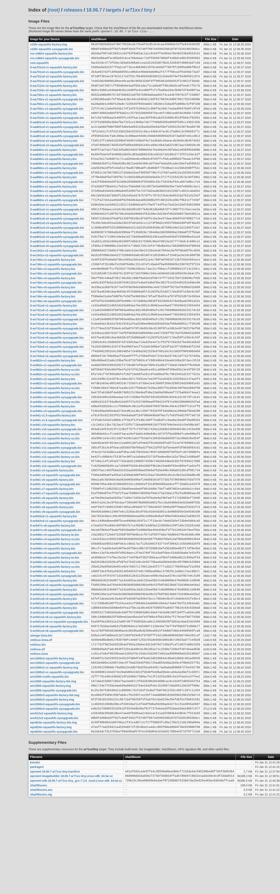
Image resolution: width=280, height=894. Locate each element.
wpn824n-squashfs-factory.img (51, 818)
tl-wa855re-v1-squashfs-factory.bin (53, 206)
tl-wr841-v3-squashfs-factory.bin (51, 527)
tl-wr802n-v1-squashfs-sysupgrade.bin (56, 408)
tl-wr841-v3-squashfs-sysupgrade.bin (55, 533)
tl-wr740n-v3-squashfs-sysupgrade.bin (56, 304)
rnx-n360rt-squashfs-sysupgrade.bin (54, 60)
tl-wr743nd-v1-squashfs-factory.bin (53, 382)
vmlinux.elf (37, 730)
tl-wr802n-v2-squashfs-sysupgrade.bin (56, 429)
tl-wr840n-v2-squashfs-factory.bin (52, 439)
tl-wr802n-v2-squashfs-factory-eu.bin (55, 413)
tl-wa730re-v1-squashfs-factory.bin (53, 102)
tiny (148, 10)
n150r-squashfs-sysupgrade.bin (51, 50)
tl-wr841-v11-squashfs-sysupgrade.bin (56, 501)
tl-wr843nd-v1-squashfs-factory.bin (53, 579)
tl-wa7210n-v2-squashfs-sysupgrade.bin (57, 97)
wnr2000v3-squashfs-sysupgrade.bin (55, 792)
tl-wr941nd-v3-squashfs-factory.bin (53, 662)
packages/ (37, 860)
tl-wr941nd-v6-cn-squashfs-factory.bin (55, 693)
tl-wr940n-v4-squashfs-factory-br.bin (54, 600)
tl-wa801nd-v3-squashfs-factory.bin (54, 154)
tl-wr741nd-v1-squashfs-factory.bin (53, 341)
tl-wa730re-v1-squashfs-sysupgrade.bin (56, 107)
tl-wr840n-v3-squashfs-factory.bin (52, 455)
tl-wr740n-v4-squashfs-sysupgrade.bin (56, 315)
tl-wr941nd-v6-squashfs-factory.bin (53, 704)
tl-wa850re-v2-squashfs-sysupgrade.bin (56, 201)
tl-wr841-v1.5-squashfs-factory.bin (53, 465)
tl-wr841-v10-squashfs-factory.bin (52, 476)
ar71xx (132, 10)
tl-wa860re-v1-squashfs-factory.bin (53, 216)
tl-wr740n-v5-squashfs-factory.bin (52, 320)
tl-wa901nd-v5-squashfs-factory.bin (54, 268)
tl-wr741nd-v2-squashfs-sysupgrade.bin (57, 356)
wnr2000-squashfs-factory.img (50, 771)
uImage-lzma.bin (41, 714)
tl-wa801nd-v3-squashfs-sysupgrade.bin (57, 159)
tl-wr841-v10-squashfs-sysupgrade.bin (56, 481)
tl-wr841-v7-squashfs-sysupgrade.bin (55, 553)
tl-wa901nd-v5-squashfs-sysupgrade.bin (57, 273)
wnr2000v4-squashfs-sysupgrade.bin (55, 797)
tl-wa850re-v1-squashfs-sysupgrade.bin (56, 190)
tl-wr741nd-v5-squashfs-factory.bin (53, 372)
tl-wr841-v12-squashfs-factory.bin (52, 517)
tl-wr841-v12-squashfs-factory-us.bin (55, 512)
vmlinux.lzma (39, 735)
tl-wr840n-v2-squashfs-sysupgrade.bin (56, 444)
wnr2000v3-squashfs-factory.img (52, 787)
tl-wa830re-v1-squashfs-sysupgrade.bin (56, 169)
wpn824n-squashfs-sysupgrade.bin (54, 823)
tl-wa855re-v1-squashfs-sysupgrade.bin (56, 211)
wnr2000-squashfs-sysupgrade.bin (53, 776)
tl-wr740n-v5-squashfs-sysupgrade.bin (56, 325)
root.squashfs (39, 66)
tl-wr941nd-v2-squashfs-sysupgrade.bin (57, 657)
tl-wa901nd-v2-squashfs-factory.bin (54, 237)
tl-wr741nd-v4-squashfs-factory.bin (53, 361)
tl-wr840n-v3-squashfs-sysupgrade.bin (56, 460)
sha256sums (38, 880)
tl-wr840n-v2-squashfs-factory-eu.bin (55, 434)
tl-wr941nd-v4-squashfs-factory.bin (53, 673)
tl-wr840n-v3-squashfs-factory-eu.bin (55, 450)
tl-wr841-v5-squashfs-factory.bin (51, 538)
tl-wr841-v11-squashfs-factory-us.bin (55, 491)
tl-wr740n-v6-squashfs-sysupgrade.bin (56, 335)
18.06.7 (94, 10)
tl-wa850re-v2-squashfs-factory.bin (53, 195)
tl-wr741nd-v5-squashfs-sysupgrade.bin (57, 377)
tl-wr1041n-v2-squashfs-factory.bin (53, 278)
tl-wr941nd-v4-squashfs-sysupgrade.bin (57, 678)
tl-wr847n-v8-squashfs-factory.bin (52, 590)
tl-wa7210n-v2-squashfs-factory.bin (53, 91)
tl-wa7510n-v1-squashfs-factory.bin (53, 123)
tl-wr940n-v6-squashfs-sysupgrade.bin (56, 647)
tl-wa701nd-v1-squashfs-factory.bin (54, 71)
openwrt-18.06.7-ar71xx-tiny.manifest (55, 865)
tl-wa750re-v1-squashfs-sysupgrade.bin (56, 117)
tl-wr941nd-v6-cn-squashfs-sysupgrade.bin (59, 699)
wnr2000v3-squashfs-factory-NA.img (54, 782)
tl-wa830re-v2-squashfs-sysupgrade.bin (56, 180)
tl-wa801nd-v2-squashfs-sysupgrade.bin (57, 149)
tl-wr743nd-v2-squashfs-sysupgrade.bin (57, 398)
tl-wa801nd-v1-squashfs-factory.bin (54, 133)
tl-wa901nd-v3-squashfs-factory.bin (54, 247)
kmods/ (35, 854)
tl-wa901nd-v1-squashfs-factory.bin (54, 227)
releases (73, 10)
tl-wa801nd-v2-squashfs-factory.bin (54, 143)
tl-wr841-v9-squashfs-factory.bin (51, 569)
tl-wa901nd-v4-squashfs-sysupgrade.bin (57, 263)
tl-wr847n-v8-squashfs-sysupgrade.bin (56, 595)
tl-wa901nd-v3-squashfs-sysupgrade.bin (57, 252)
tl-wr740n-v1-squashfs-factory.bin (52, 289)
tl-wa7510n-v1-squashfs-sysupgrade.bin (57, 128)
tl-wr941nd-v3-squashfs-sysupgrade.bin (57, 668)
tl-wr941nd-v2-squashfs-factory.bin (53, 652)
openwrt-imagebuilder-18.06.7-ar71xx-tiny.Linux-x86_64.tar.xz (71, 870)
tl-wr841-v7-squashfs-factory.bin (51, 548)
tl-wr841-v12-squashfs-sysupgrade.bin (56, 522)
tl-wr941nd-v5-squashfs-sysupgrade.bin (57, 688)
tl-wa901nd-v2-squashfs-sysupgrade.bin (57, 242)
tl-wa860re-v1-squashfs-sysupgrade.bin (56, 221)
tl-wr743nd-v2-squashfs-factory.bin (53, 393)
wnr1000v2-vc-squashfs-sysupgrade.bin (57, 756)
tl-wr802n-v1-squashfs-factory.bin (52, 403)
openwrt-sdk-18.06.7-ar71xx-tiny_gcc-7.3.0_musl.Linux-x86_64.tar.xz (76, 875)
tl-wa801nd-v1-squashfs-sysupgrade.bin (57, 138)
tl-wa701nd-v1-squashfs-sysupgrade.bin (57, 76)
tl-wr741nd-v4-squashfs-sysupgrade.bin (57, 367)
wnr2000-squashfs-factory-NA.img (53, 766)
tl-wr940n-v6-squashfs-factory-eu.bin (55, 631)
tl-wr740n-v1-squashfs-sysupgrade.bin (56, 294)
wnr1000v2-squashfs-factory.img (52, 740)
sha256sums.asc (41, 886)
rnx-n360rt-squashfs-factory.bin (51, 55)
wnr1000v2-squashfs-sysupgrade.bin (55, 745)
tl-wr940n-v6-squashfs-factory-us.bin (55, 636)
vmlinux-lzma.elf (41, 719)
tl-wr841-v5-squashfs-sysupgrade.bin (55, 543)
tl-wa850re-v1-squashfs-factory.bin (53, 185)
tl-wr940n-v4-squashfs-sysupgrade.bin (56, 621)
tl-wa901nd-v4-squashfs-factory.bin (54, 258)
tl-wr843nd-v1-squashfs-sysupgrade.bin (57, 585)
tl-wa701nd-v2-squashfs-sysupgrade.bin (57, 86)
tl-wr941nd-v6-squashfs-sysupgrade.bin (57, 709)
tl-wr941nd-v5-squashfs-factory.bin (53, 683)
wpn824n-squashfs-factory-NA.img (53, 813)
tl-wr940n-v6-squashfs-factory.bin (52, 642)
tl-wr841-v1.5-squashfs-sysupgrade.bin (56, 470)
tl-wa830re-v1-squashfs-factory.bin (53, 164)
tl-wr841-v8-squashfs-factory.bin (51, 559)
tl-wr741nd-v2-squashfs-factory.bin (53, 351)
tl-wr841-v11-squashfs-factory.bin (52, 496)
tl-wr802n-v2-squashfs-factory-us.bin (55, 419)
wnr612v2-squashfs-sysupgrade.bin (54, 808)
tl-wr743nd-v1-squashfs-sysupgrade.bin (57, 387)
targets (113, 10)
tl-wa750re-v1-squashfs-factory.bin (53, 112)
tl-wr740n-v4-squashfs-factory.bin (52, 309)
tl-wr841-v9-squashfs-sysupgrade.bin (55, 574)
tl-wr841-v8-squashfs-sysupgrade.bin (55, 564)
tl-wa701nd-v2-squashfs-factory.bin (54, 81)
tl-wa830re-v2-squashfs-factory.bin (53, 175)
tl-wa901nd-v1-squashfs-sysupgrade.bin (57, 232)
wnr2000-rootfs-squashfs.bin (49, 761)
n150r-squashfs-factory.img (48, 45)
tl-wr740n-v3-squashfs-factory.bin (52, 299)
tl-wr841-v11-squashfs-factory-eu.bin (55, 486)
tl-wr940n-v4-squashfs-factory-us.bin (55, 610)
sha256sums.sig (41, 891)
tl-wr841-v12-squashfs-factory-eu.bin (55, 507)
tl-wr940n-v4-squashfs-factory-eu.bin (55, 605)
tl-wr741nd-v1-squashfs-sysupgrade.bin (57, 346)
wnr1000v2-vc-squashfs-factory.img (54, 751)
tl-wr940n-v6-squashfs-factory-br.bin (54, 626)
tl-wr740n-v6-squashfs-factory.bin (52, 330)
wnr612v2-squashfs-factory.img (51, 802)
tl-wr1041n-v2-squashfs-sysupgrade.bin (57, 283)
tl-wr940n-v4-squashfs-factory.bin (52, 616)
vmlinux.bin (38, 725)
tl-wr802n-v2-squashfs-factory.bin (52, 424)
